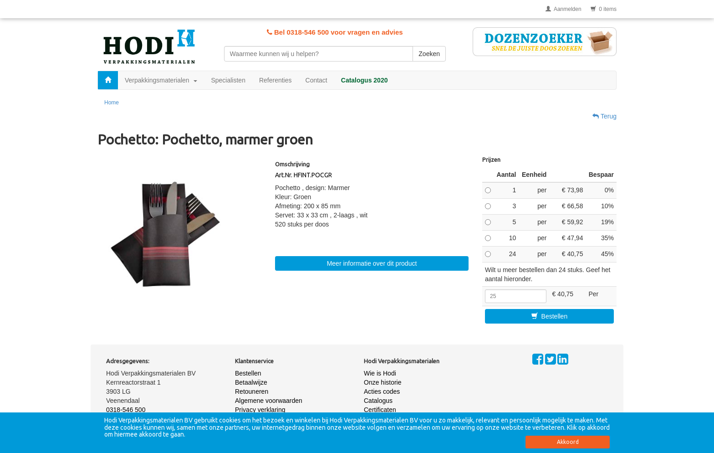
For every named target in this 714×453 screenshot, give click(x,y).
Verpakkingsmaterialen (161, 80)
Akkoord (568, 442)
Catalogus (378, 400)
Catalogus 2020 (364, 80)
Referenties (275, 80)
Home (111, 102)
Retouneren (251, 391)
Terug (604, 116)
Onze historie (382, 382)
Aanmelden (563, 9)
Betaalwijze (251, 382)
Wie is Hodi (380, 373)
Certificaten (380, 409)
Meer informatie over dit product (372, 263)
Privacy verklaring (260, 409)
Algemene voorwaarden (268, 400)
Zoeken (429, 53)
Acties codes (382, 391)
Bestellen (549, 316)
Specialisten (228, 80)
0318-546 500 (125, 409)
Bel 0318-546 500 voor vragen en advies (335, 32)
